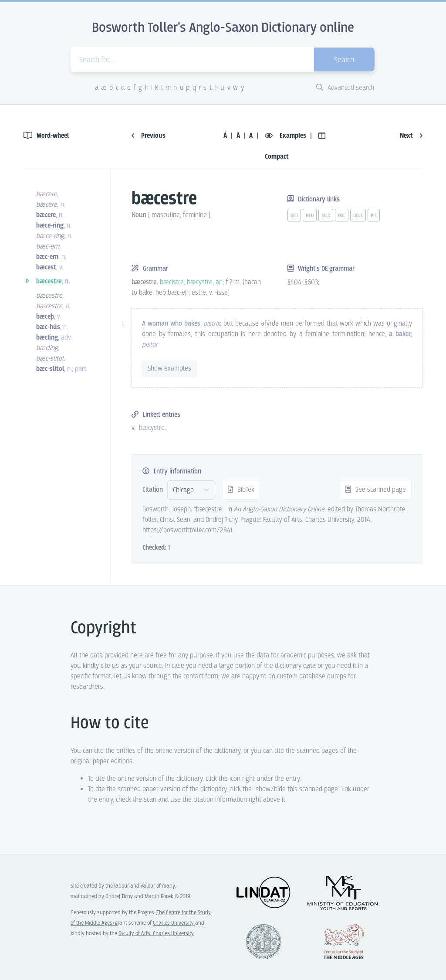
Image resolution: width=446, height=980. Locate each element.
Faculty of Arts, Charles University (156, 933)
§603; (311, 282)
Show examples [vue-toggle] (169, 368)
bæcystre (152, 427)
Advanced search (345, 87)
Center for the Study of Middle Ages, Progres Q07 (344, 941)
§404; (295, 282)
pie (374, 215)
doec (358, 215)
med (325, 215)
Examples (286, 135)
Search (344, 60)
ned (310, 215)
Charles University (174, 923)
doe (341, 215)
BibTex (241, 489)
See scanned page (375, 489)
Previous (149, 135)
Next (411, 135)
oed (294, 215)
